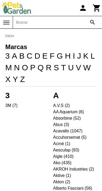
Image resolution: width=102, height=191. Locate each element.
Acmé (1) (61, 143)
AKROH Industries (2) (73, 169)
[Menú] (6, 22)
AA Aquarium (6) (68, 112)
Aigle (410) (63, 156)
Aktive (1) (62, 175)
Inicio (9, 36)
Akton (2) (61, 182)
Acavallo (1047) (67, 131)
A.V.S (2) (61, 105)
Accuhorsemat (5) (69, 137)
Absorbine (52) (67, 118)
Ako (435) (62, 162)
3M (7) (11, 105)
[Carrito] (96, 8)
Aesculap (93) (66, 150)
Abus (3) (61, 124)
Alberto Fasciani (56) (72, 188)
